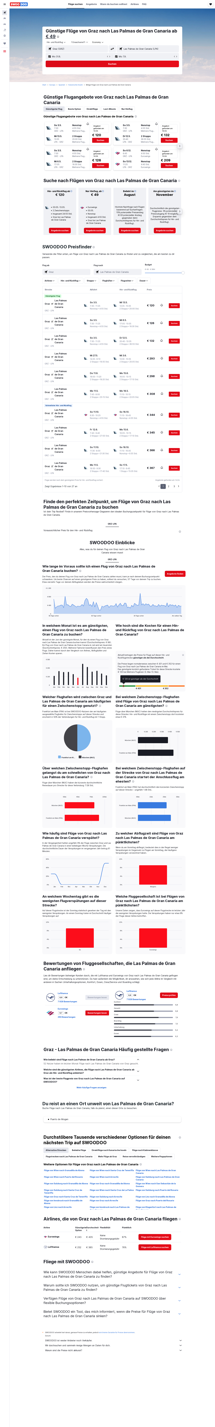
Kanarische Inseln (75, 85)
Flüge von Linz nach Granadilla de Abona (155, 1196)
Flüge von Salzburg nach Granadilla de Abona (66, 1183)
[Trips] (4, 43)
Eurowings (63, 1009)
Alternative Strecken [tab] (56, 1150)
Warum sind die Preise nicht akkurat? (113, 1350)
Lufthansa (63, 993)
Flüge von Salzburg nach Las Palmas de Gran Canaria (158, 1178)
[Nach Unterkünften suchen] (4, 18)
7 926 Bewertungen (67, 1001)
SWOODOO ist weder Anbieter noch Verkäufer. (113, 1340)
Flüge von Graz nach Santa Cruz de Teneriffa (66, 1196)
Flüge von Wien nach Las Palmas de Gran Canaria (156, 1171)
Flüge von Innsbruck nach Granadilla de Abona (63, 1201)
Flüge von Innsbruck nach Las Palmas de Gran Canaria (110, 1208)
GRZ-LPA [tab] (112, 524)
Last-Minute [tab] (110, 109)
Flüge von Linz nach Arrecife (58, 1207)
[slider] (183, 272)
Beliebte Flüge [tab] (79, 1150)
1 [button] (163, 486)
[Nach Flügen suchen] (4, 12)
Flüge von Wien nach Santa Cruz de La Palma (112, 1190)
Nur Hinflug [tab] (126, 109)
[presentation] (58, 37)
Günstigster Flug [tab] (54, 109)
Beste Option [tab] (74, 109)
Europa (52, 85)
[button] (5, 4)
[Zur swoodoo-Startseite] (19, 4)
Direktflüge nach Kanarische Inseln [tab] (109, 1150)
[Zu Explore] (4, 35)
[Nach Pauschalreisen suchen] (4, 30)
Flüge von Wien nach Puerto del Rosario (63, 1177)
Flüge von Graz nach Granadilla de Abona (110, 1183)
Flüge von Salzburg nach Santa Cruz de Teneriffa (63, 1191)
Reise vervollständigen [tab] (134, 1156)
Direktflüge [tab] (92, 109)
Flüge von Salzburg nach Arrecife (106, 1196)
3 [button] (174, 486)
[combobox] (56, 42)
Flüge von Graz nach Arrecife (104, 1200)
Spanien (62, 85)
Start (44, 85)
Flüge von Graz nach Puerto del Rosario (155, 1200)
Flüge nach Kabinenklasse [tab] (145, 1150)
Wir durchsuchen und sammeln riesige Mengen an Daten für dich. (113, 1345)
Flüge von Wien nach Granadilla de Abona (64, 1170)
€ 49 (51, 36)
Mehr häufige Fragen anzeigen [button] (91, 1087)
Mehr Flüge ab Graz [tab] (107, 1156)
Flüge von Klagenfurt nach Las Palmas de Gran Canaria (156, 1208)
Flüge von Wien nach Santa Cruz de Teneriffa (112, 1170)
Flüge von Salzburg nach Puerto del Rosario (157, 1190)
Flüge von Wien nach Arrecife (104, 1177)
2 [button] (168, 486)
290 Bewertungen (66, 1017)
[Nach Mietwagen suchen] (4, 24)
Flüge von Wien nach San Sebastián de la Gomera (156, 1184)
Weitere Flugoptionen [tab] (161, 1156)
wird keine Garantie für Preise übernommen (117, 1332)
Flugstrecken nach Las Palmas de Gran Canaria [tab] (69, 1156)
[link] (60, 230)
